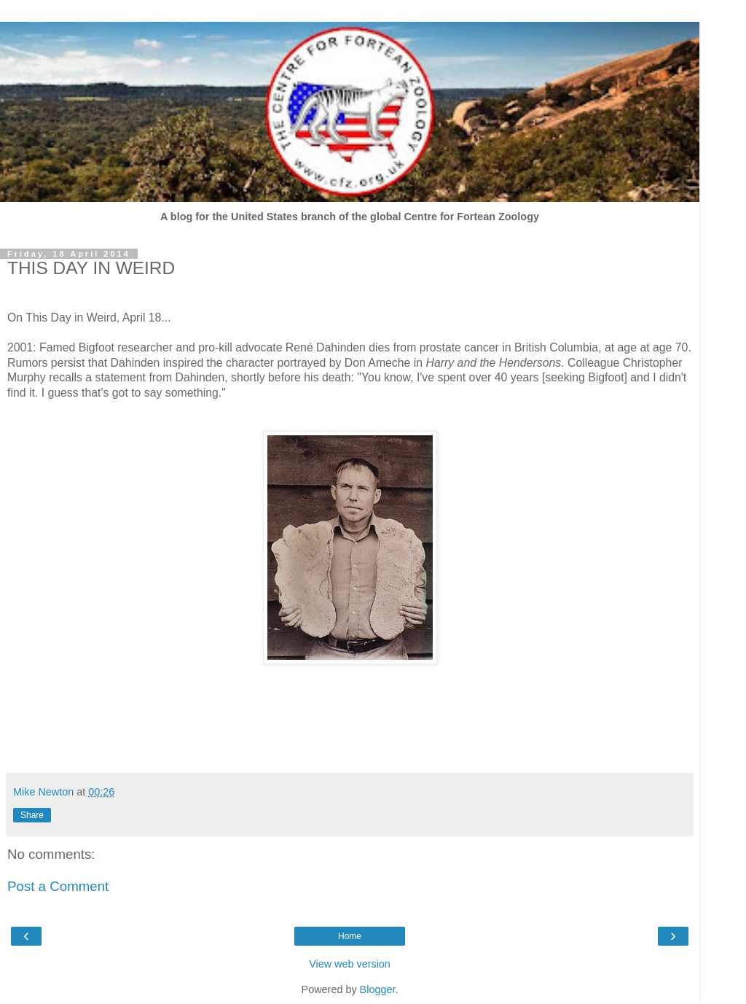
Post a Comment (58, 886)
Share (32, 815)
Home (349, 936)
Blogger (378, 989)
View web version (349, 964)
